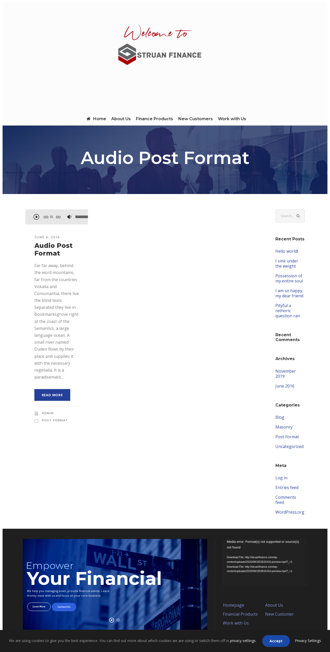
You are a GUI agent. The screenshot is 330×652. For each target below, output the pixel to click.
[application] (56, 217)
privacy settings (243, 640)
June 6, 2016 (47, 237)
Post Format (55, 420)
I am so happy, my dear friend (289, 293)
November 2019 (285, 373)
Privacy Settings (308, 640)
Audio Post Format (53, 249)
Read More (52, 395)
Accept (276, 640)
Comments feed (285, 499)
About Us (121, 118)
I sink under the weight (286, 263)
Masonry (284, 427)
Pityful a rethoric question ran (287, 311)
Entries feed (286, 487)
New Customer (279, 614)
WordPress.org (289, 512)
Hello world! (286, 251)
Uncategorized (289, 446)
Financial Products (240, 614)
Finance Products (154, 118)
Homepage (233, 605)
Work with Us (232, 118)
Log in (281, 478)
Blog (279, 417)
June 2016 (284, 386)
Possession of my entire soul (289, 278)
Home (96, 118)
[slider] (51, 217)
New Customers (195, 118)
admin (48, 413)
